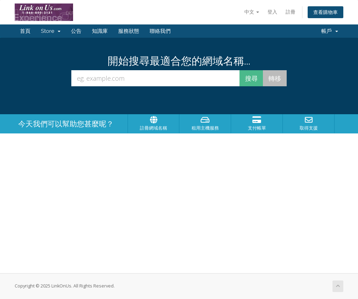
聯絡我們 (160, 31)
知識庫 (100, 31)
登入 (272, 11)
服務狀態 (128, 31)
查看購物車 (325, 12)
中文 (251, 11)
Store (50, 31)
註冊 (290, 11)
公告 (76, 31)
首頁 (25, 31)
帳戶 (329, 31)
